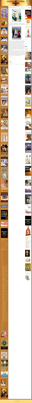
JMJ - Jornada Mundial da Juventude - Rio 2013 (28, 240)
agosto (2, 264)
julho (2, 265)
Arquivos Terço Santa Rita (28, 273)
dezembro (2, 261)
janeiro (2, 326)
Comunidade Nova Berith (27, 242)
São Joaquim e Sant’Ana (4, 290)
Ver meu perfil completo (3, 248)
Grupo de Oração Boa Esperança (28, 246)
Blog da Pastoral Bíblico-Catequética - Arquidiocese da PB (28, 241)
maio (2, 323)
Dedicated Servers (17, 401)
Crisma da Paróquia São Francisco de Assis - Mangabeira (28, 245)
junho (2, 322)
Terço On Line (27, 238)
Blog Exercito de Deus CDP (28, 244)
